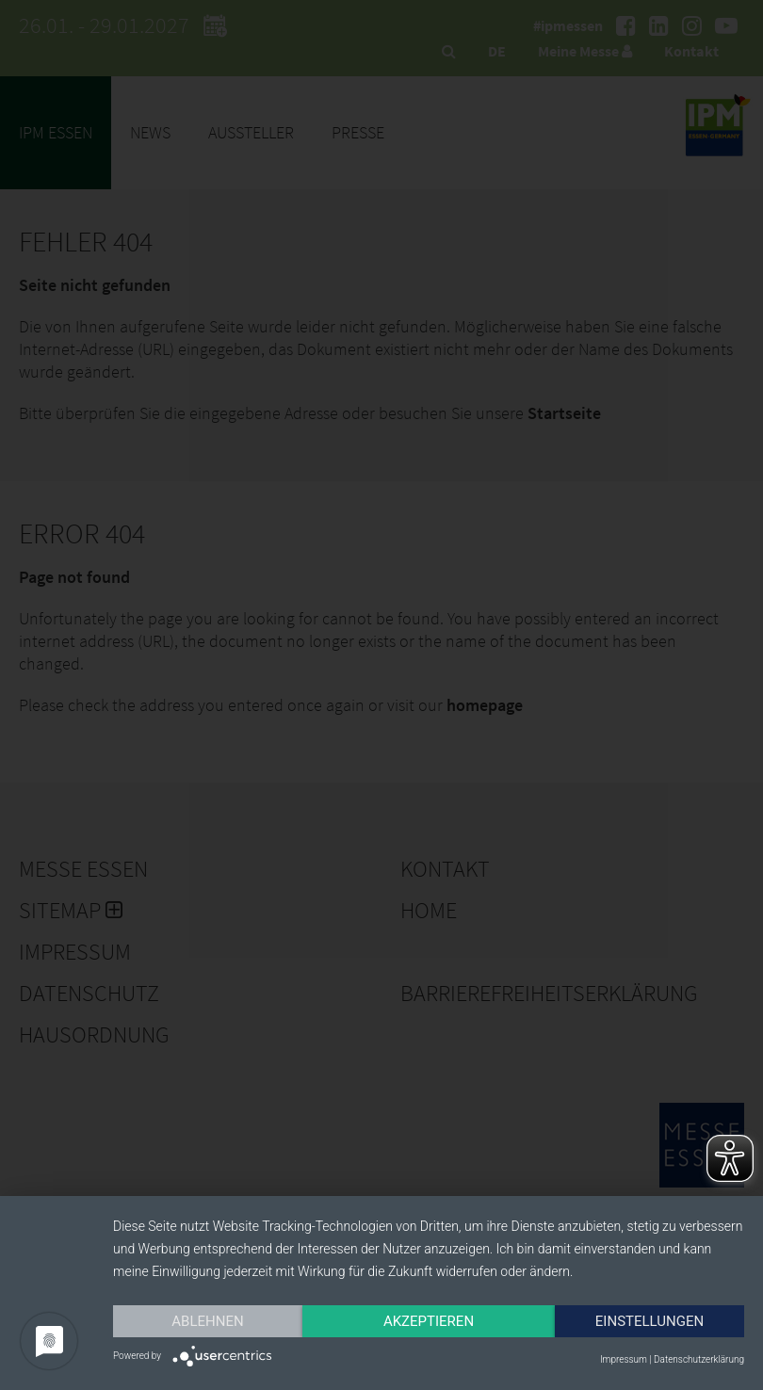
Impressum (623, 1359)
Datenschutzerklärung (699, 1359)
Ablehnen (207, 1321)
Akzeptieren (428, 1321)
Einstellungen (649, 1321)
